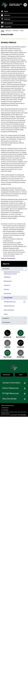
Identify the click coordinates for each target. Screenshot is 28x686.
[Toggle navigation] (25, 5)
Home (6, 11)
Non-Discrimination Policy (7, 405)
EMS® (19, 414)
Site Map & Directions (10, 301)
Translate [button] (7, 26)
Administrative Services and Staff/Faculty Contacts (12, 273)
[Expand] (24, 302)
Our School (15, 30)
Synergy (7, 19)
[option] (7, 333)
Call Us (21, 374)
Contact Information (11, 383)
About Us (8, 30)
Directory (6, 289)
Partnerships (7, 293)
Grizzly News (6, 322)
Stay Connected (9, 399)
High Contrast (5, 407)
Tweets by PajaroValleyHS (8, 258)
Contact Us (7, 285)
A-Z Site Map (4, 409)
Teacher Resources (9, 306)
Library (6, 314)
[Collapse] (24, 269)
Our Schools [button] (8, 23)
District (7, 15)
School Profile (8, 297)
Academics (5, 318)
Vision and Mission (9, 310)
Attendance (7, 277)
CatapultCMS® (13, 414)
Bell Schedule (7, 281)
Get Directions (7, 374)
